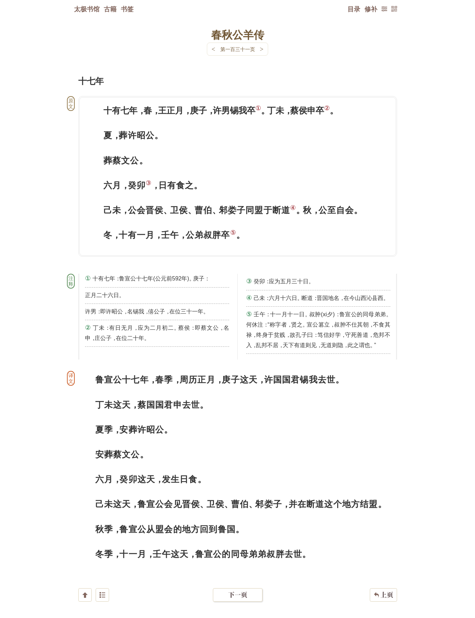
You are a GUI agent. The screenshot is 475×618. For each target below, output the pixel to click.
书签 (127, 9)
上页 (383, 575)
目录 (353, 9)
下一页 (237, 575)
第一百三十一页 (237, 49)
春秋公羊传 (237, 34)
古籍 (110, 9)
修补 (370, 9)
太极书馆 (87, 9)
